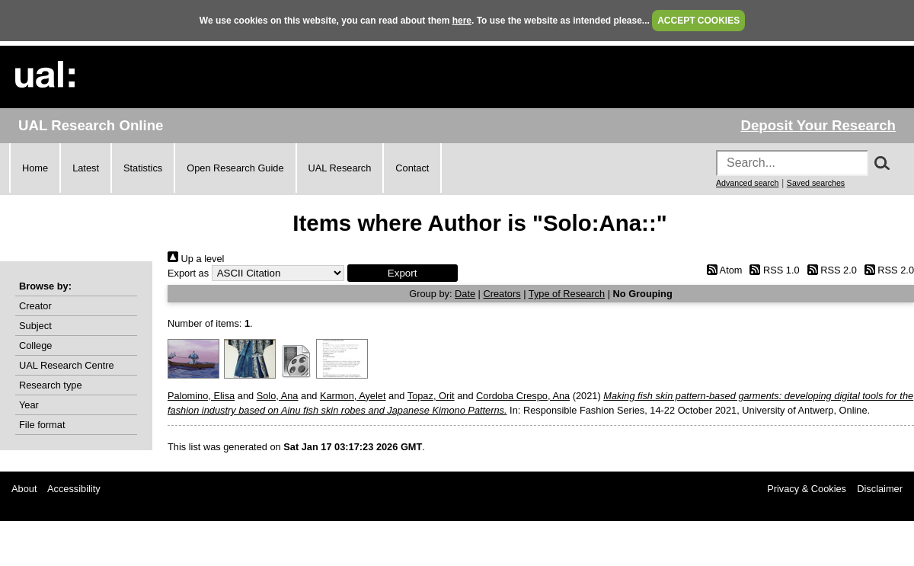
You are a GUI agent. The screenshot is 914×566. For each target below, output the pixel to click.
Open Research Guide (235, 168)
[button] (402, 273)
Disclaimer (880, 488)
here (461, 20)
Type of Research (567, 293)
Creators (502, 293)
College (35, 345)
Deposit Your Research (818, 125)
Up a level (196, 258)
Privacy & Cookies (806, 488)
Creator (35, 306)
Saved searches (816, 182)
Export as (188, 273)
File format (42, 424)
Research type (50, 385)
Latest (85, 168)
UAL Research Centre (66, 365)
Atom (721, 270)
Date (465, 293)
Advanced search (747, 182)
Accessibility (74, 488)
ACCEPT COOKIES (698, 20)
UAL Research (340, 168)
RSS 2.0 (829, 270)
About (24, 488)
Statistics (142, 168)
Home (35, 168)
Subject (35, 325)
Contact (412, 168)
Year (29, 405)
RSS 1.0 (772, 270)
